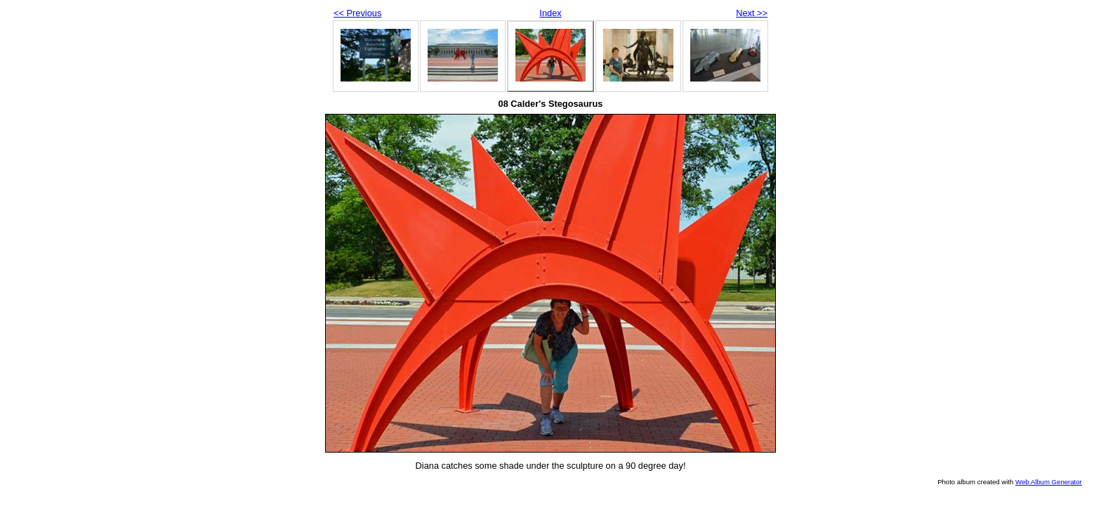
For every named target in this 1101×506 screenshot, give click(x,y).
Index (550, 13)
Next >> (751, 13)
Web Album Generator (1048, 482)
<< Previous (357, 13)
